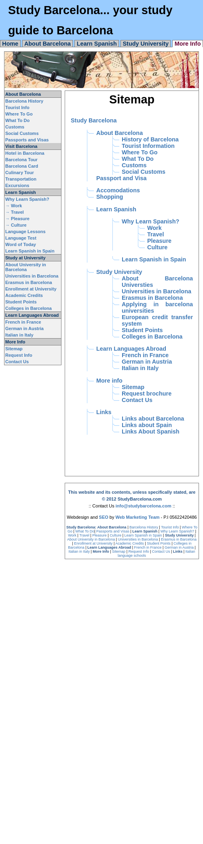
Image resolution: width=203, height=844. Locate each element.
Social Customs (22, 133)
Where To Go (19, 114)
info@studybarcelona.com (143, 505)
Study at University (25, 257)
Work (154, 228)
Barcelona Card (21, 166)
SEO (103, 517)
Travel (155, 234)
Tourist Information (148, 146)
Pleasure (159, 241)
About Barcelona (47, 43)
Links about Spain (147, 425)
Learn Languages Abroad (32, 315)
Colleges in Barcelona (28, 308)
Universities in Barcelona (31, 276)
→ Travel (14, 212)
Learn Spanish (97, 43)
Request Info (18, 355)
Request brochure (146, 393)
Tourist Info (17, 107)
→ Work (13, 205)
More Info (188, 43)
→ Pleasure (17, 218)
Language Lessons (25, 231)
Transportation (20, 179)
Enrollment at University (31, 288)
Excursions (17, 185)
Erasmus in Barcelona (28, 282)
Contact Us (17, 361)
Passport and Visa (121, 178)
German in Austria (24, 328)
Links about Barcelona (153, 418)
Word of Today (20, 244)
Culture (157, 247)
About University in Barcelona (25, 267)
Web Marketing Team (138, 517)
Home (10, 43)
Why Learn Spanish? (27, 199)
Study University (146, 43)
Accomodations (118, 190)
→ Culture (16, 225)
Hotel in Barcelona (24, 153)
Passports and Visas (27, 139)
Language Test (20, 238)
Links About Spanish (151, 431)
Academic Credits (24, 295)
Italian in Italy (19, 335)
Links (104, 412)
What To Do (17, 120)
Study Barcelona (94, 120)
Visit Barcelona (21, 146)
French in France (23, 322)
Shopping (109, 197)
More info (109, 380)
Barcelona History (24, 101)
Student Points (21, 301)
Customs (14, 126)
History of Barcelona (150, 139)
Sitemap (14, 348)
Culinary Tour (19, 172)
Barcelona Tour (21, 159)
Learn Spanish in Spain (30, 250)
